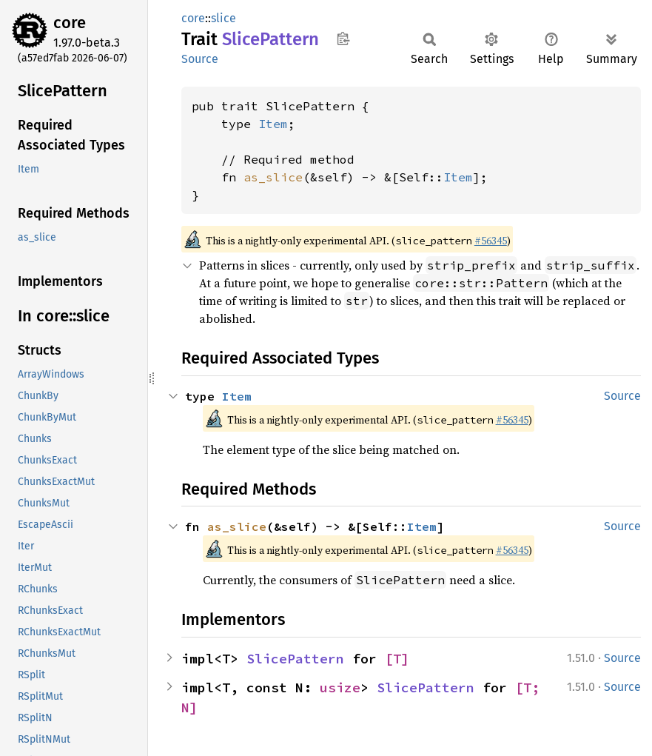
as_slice (273, 177)
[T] (397, 658)
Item (273, 123)
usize (340, 687)
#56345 (490, 240)
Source (199, 59)
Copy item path (343, 38)
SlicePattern (295, 658)
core (69, 23)
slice (223, 18)
